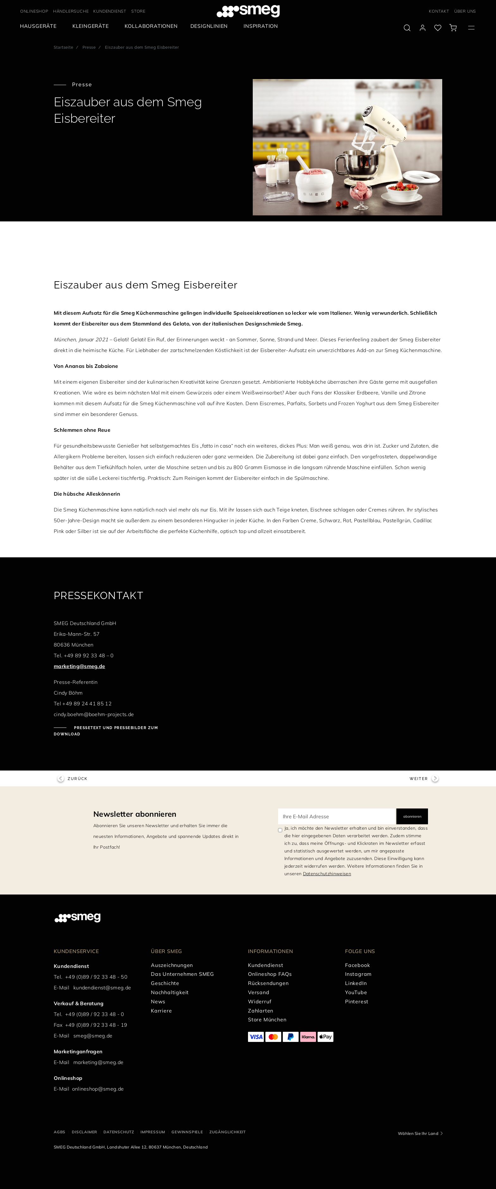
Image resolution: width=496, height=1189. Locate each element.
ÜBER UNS (465, 11)
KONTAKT (439, 11)
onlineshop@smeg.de (98, 1089)
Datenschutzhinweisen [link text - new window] (327, 873)
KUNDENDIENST (110, 11)
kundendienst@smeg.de (102, 987)
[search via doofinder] (407, 28)
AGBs (59, 1132)
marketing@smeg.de (79, 666)
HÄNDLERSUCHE (71, 11)
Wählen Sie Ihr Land (418, 1133)
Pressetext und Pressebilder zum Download (106, 731)
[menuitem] (40, 26)
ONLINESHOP (34, 11)
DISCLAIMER (84, 1132)
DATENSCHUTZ (118, 1132)
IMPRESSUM (152, 1132)
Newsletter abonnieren (135, 814)
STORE (138, 11)
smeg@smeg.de (93, 1035)
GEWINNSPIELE (187, 1132)
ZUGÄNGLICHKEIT (227, 1132)
